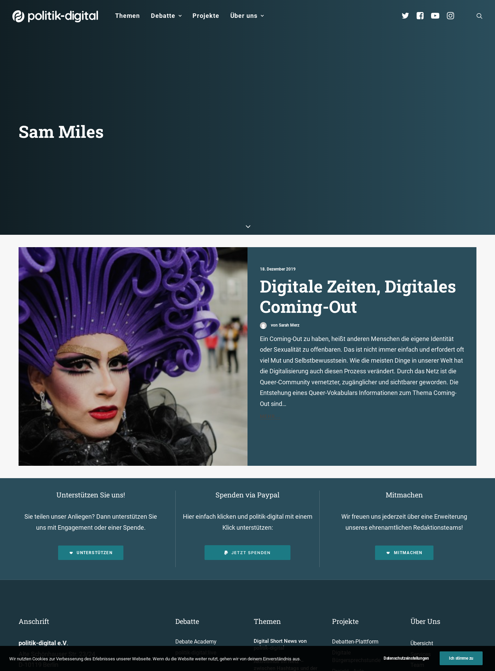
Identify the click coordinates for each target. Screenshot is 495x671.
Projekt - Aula (348, 652)
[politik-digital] (55, 16)
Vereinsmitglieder (431, 657)
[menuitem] (127, 16)
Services (420, 635)
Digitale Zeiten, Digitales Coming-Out (358, 277)
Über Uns (425, 602)
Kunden (341, 663)
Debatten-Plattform (355, 622)
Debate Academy (196, 622)
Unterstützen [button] (90, 533)
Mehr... (270, 397)
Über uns (247, 15)
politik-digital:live (195, 633)
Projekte (205, 15)
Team (417, 646)
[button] (479, 16)
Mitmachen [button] (404, 533)
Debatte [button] (166, 15)
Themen (127, 15)
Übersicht (421, 624)
